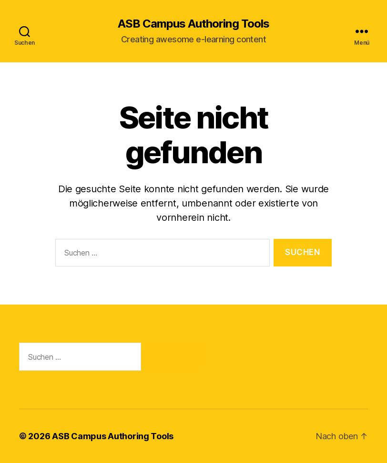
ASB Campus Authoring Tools (193, 24)
